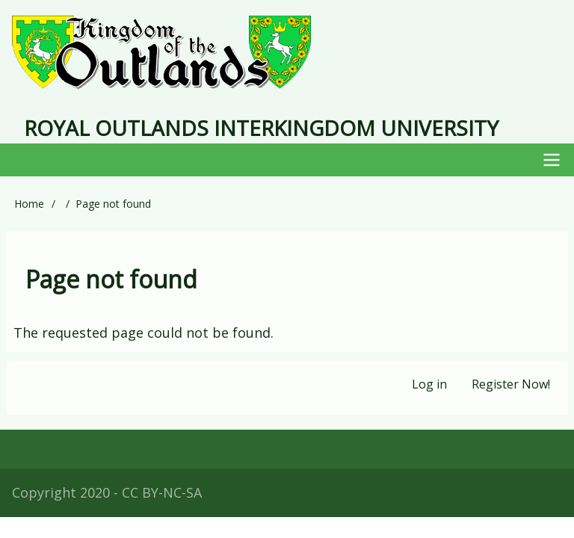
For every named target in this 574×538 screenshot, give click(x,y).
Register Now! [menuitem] (511, 384)
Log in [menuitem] (429, 384)
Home (29, 204)
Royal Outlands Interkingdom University (261, 128)
